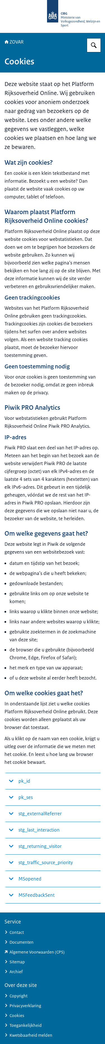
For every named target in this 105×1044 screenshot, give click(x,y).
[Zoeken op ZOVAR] (94, 45)
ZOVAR (14, 42)
